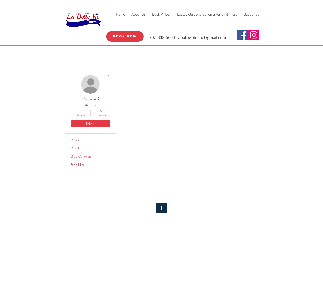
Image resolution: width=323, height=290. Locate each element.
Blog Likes (77, 164)
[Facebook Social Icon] (242, 35)
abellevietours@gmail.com (202, 37)
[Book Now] (125, 36)
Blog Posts (78, 148)
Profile (75, 140)
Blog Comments (82, 156)
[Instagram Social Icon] (253, 35)
